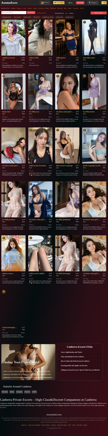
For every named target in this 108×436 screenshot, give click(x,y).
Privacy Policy (45, 425)
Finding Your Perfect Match (21, 362)
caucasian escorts (6, 17)
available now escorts (47, 17)
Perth (65, 8)
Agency (70, 2)
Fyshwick (27, 391)
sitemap (53, 425)
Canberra (29, 8)
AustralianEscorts (59, 13)
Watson (12, 391)
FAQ (69, 425)
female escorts (27, 17)
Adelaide (13, 8)
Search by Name (98, 13)
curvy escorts (17, 17)
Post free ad (80, 2)
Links (73, 425)
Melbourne (53, 8)
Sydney (70, 8)
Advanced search (41, 13)
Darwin (35, 8)
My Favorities (58, 2)
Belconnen (4, 391)
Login (104, 2)
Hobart (47, 8)
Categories (93, 2)
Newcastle (59, 8)
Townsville (76, 8)
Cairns (24, 8)
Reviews (45, 2)
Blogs (85, 425)
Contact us (24, 425)
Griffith (34, 391)
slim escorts (37, 17)
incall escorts (59, 17)
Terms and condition (34, 425)
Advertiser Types (62, 425)
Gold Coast (41, 8)
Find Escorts (31, 12)
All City (82, 8)
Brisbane (19, 8)
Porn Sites (79, 425)
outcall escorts (69, 17)
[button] (104, 17)
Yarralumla (19, 391)
